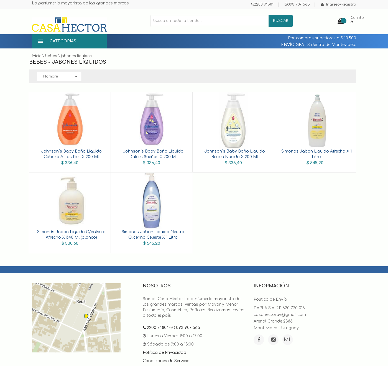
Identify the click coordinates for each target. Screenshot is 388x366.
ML (288, 339)
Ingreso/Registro (338, 4)
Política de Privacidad (164, 352)
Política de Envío (270, 299)
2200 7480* (262, 4)
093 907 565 (297, 4)
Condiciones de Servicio (166, 361)
